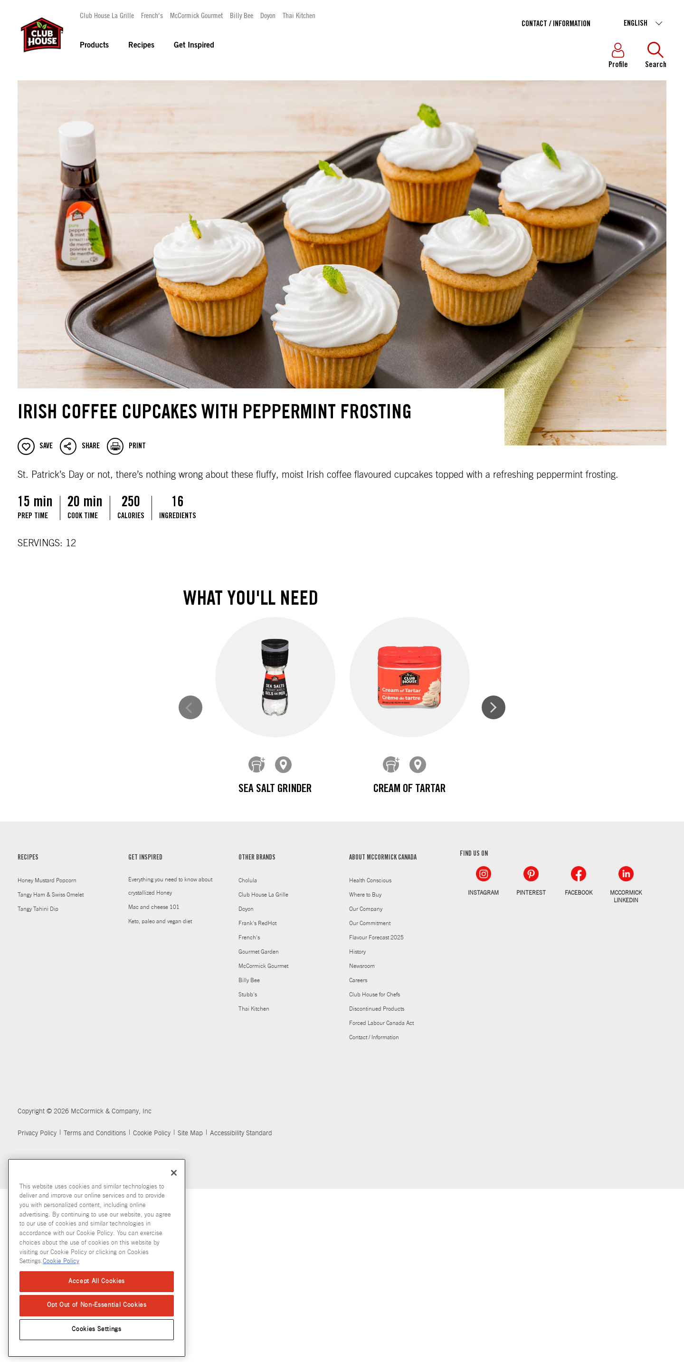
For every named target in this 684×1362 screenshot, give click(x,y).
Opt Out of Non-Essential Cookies (97, 1305)
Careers (358, 1153)
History (357, 1125)
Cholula (247, 1053)
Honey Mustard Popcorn (47, 1053)
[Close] (173, 1172)
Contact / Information (556, 24)
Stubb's (247, 1167)
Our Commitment (369, 1096)
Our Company (365, 1082)
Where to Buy (365, 1068)
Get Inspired (194, 45)
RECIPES (28, 1031)
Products (94, 45)
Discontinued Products (376, 1182)
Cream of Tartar (409, 789)
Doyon (268, 14)
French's (152, 14)
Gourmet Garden (258, 1125)
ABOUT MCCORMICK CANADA (383, 1031)
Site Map (190, 1306)
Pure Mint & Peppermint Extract (274, 978)
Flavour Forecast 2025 (376, 1110)
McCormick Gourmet (196, 14)
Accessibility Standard (241, 1306)
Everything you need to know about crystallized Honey (170, 1059)
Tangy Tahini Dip (38, 1082)
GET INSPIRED (145, 1031)
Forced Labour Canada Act (381, 1196)
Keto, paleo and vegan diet (160, 1094)
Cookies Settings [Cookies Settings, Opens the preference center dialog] (97, 1329)
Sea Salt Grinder (275, 789)
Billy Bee (241, 14)
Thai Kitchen (299, 14)
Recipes (141, 45)
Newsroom (362, 1139)
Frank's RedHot (257, 1096)
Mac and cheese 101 (154, 1080)
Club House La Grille (107, 14)
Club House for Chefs (374, 1167)
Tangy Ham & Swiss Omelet (51, 1068)
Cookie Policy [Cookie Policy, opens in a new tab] (61, 1261)
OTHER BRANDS (257, 1031)
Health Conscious (370, 1053)
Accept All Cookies (96, 1281)
